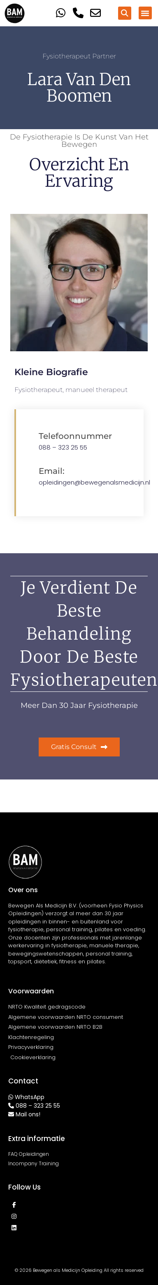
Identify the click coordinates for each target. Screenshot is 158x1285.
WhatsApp (29, 1097)
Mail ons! (28, 1114)
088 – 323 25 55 (63, 447)
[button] (124, 13)
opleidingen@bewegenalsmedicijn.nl (94, 482)
